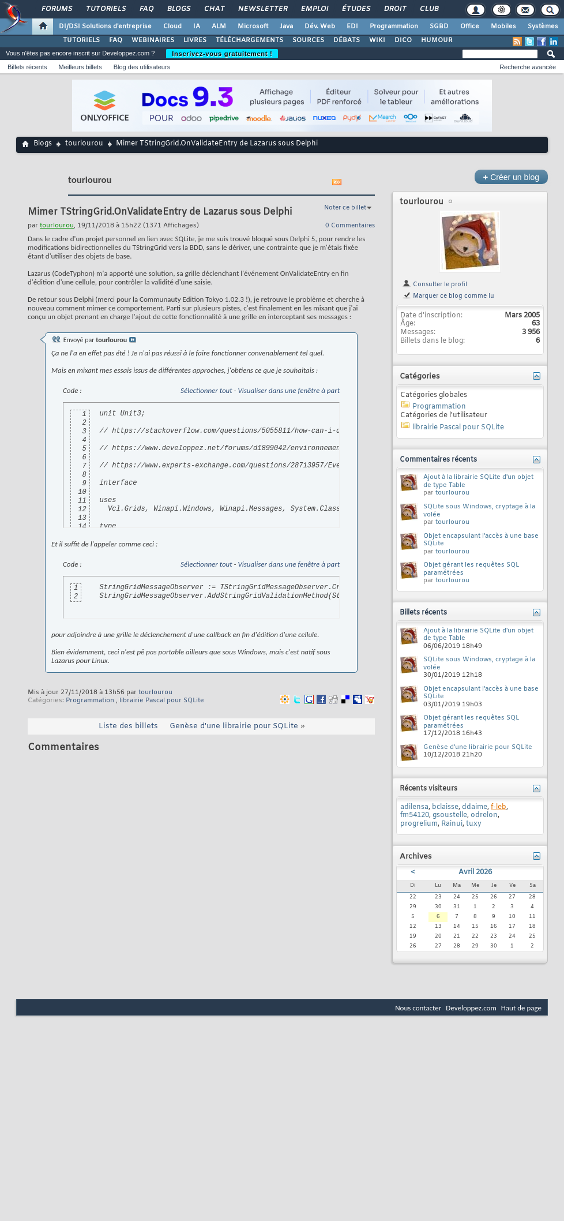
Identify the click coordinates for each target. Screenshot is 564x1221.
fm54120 (414, 815)
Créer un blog (511, 177)
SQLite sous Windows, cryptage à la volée (479, 511)
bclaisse (445, 807)
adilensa (414, 807)
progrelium (419, 824)
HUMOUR (437, 40)
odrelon (484, 815)
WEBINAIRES (152, 40)
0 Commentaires (350, 226)
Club (428, 9)
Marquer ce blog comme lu (448, 296)
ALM (219, 27)
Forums (56, 9)
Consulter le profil (434, 284)
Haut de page (521, 1007)
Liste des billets (128, 726)
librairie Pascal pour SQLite (161, 700)
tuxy (474, 824)
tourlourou (84, 143)
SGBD (439, 27)
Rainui (452, 824)
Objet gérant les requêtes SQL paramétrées (471, 569)
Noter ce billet (345, 208)
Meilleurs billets (79, 66)
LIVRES (194, 40)
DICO (403, 40)
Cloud (172, 27)
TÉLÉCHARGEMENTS (249, 40)
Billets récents (27, 66)
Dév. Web (319, 27)
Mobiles (503, 27)
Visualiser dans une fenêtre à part (289, 390)
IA (196, 27)
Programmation (394, 27)
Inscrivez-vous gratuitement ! (222, 53)
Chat (213, 9)
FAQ (146, 9)
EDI (352, 27)
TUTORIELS (81, 40)
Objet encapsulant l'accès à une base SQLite (481, 540)
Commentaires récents (438, 460)
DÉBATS (346, 40)
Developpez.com (471, 1007)
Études (355, 9)
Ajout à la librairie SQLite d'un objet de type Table (478, 481)
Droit (394, 9)
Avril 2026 (475, 872)
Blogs (178, 9)
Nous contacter (418, 1007)
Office (469, 27)
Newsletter (262, 9)
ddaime (474, 807)
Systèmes (543, 27)
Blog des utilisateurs (142, 66)
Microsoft (253, 27)
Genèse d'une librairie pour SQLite (234, 726)
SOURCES (308, 40)
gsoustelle (450, 815)
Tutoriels (105, 9)
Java (286, 27)
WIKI (377, 40)
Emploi (314, 9)
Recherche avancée (527, 66)
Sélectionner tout (206, 390)
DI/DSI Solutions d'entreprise (105, 27)
